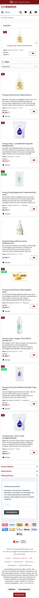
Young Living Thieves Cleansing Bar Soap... (16, 291)
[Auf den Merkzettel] (6, 116)
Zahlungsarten (12, 565)
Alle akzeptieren (24, 589)
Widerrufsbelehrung (25, 565)
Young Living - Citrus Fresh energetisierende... (13, 437)
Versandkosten (7, 551)
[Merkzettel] (25, 12)
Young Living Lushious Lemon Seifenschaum (14, 242)
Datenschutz (29, 562)
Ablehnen (11, 589)
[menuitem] (5, 12)
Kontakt (8, 558)
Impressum (7, 562)
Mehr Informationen (27, 583)
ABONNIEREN (11, 512)
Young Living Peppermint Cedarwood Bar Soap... (19, 193)
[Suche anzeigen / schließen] (20, 12)
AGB (30, 558)
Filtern (5, 62)
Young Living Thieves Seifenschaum (19, 46)
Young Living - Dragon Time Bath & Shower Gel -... (16, 339)
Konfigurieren (19, 595)
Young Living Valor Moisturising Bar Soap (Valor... (19, 388)
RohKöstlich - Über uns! (20, 558)
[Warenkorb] (36, 12)
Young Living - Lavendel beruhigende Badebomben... (17, 145)
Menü (5, 12)
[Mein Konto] (30, 12)
